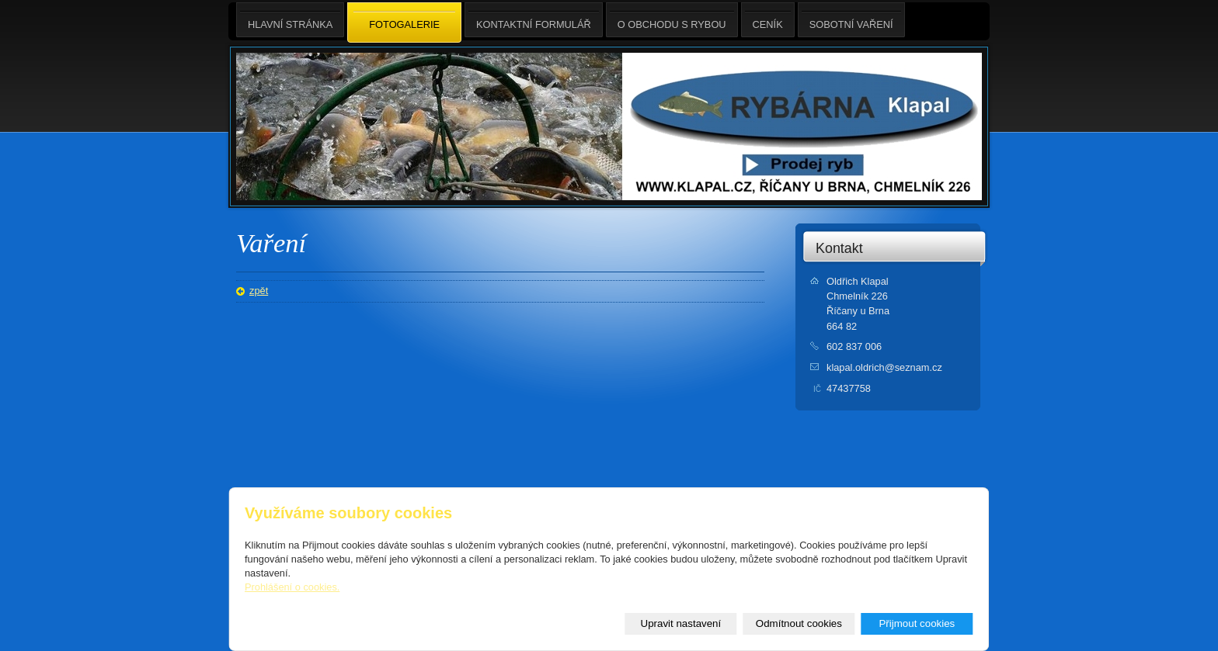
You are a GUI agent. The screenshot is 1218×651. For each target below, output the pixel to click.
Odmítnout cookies (799, 623)
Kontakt (839, 248)
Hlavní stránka (290, 19)
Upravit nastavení (681, 623)
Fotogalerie (404, 23)
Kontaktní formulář (534, 19)
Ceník (768, 19)
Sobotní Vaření (851, 19)
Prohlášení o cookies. (292, 587)
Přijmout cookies (917, 623)
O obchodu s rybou (672, 19)
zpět (258, 290)
